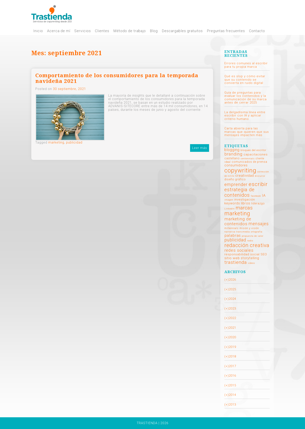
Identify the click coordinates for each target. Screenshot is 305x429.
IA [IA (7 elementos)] (264, 195)
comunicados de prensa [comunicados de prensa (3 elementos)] (249, 161)
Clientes (102, 31)
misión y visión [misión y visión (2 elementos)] (249, 228)
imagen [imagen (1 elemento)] (228, 200)
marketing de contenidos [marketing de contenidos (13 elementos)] (237, 221)
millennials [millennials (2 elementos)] (231, 228)
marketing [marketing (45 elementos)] (237, 213)
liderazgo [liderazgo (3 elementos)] (258, 203)
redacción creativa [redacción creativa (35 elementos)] (246, 245)
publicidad (74, 142)
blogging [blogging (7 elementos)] (232, 150)
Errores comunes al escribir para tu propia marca (246, 65)
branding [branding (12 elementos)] (233, 154)
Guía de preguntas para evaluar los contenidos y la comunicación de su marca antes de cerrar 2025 (245, 98)
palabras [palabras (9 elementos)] (232, 235)
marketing (56, 142)
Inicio (38, 31)
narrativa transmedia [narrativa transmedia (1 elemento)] (237, 231)
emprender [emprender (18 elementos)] (236, 184)
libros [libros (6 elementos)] (245, 203)
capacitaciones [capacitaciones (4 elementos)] (256, 154)
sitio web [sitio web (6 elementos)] (232, 258)
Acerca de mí (58, 31)
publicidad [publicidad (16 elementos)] (235, 239)
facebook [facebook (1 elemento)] (256, 196)
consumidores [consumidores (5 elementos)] (236, 165)
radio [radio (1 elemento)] (250, 240)
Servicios (82, 31)
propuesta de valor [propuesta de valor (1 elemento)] (252, 236)
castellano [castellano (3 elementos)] (232, 158)
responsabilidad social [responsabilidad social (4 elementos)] (242, 254)
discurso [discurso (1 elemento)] (260, 176)
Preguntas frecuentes (226, 31)
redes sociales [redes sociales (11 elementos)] (238, 250)
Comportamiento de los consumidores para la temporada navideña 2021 (116, 78)
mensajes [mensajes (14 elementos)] (258, 223)
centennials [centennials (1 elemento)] (248, 158)
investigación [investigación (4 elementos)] (244, 199)
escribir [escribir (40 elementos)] (258, 184)
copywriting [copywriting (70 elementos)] (240, 170)
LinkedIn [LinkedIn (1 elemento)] (229, 208)
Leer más (199, 148)
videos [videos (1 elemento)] (251, 263)
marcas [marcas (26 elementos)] (244, 208)
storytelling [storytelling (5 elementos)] (250, 258)
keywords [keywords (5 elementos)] (232, 203)
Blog (154, 31)
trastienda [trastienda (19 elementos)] (235, 262)
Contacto (257, 31)
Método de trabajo (129, 31)
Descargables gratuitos (182, 31)
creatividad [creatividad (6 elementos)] (244, 175)
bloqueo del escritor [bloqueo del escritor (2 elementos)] (253, 150)
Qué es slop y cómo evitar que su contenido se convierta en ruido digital (244, 79)
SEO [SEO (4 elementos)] (264, 254)
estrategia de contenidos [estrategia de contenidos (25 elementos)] (239, 192)
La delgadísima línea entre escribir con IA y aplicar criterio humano (244, 115)
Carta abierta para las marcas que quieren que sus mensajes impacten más (246, 132)
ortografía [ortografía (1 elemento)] (256, 231)
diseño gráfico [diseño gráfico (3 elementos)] (235, 179)
